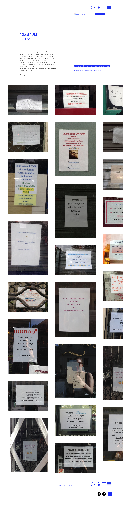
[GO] (93, 7)
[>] (110, 494)
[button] (109, 7)
